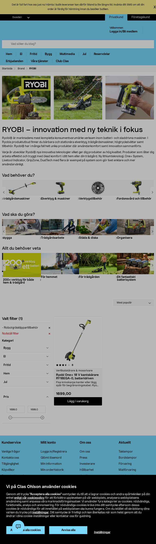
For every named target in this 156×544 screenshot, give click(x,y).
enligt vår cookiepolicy (29, 498)
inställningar (40, 512)
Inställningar (102, 532)
